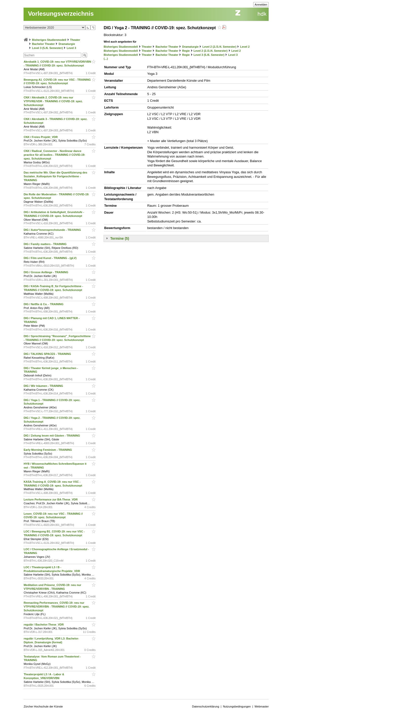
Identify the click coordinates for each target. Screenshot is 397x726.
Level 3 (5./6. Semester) (47, 47)
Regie (186, 50)
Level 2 (244, 46)
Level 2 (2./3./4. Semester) (219, 46)
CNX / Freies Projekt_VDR (41, 137)
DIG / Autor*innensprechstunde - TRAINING (53, 229)
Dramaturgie (66, 43)
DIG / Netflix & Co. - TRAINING (44, 304)
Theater (75, 39)
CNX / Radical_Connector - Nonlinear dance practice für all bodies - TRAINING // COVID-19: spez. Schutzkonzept (54, 154)
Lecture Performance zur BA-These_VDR (51, 499)
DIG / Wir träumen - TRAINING (44, 385)
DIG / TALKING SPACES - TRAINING (48, 353)
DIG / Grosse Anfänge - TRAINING (46, 272)
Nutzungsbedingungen (237, 706)
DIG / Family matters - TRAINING (45, 244)
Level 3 (71, 47)
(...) (106, 58)
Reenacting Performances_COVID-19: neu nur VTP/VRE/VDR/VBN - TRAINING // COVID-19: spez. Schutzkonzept (56, 606)
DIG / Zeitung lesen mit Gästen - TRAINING (52, 435)
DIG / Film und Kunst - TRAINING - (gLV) (50, 258)
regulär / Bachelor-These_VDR (44, 624)
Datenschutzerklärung (205, 706)
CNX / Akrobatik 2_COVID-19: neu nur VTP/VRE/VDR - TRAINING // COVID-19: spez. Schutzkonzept (53, 101)
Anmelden (261, 4)
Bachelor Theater (43, 43)
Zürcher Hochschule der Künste (43, 706)
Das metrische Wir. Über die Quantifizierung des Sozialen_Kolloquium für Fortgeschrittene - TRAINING (55, 176)
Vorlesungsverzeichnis (61, 13)
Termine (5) (119, 238)
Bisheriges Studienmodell (49, 39)
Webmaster (261, 706)
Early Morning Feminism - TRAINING (48, 449)
